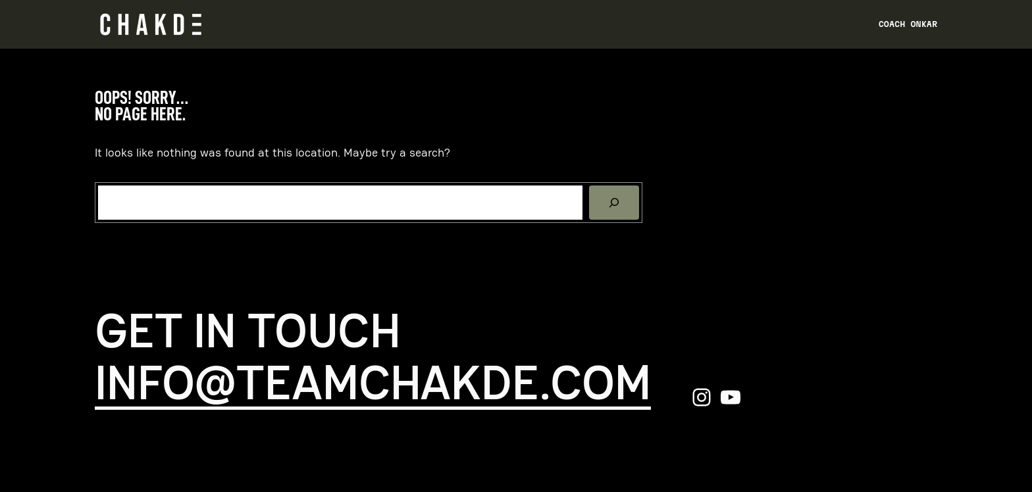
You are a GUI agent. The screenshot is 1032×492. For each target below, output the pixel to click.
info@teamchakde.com (373, 383)
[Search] (614, 202)
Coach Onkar (908, 23)
